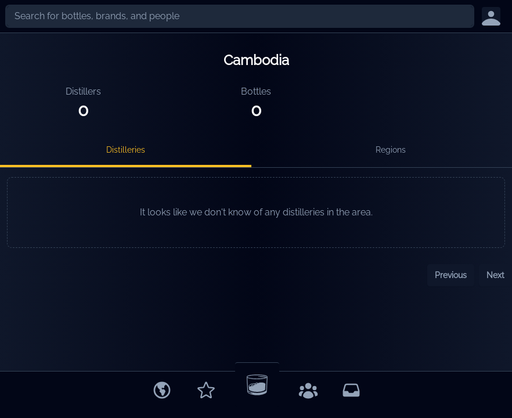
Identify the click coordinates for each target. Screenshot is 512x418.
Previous (451, 275)
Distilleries (125, 149)
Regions (391, 149)
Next (495, 275)
